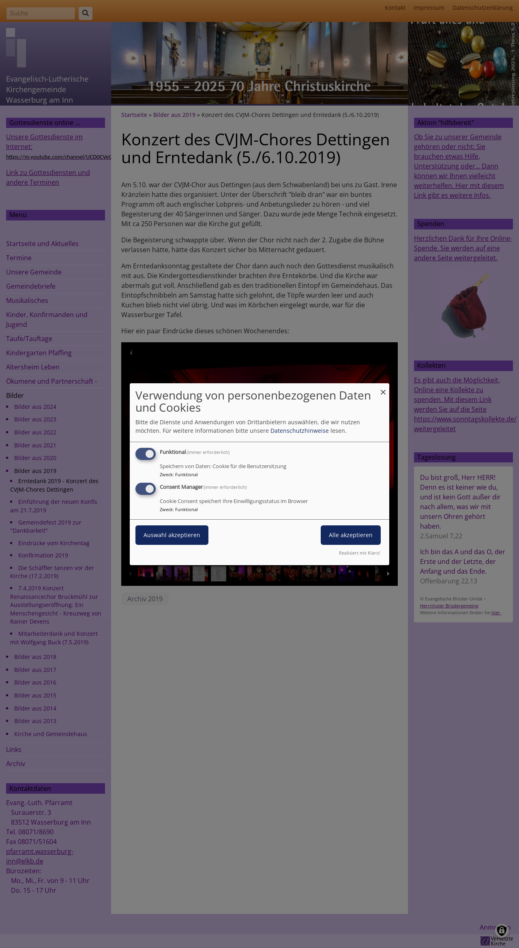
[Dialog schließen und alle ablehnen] (383, 388)
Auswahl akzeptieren (172, 535)
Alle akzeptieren (351, 535)
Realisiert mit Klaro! (359, 553)
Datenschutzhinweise (299, 430)
